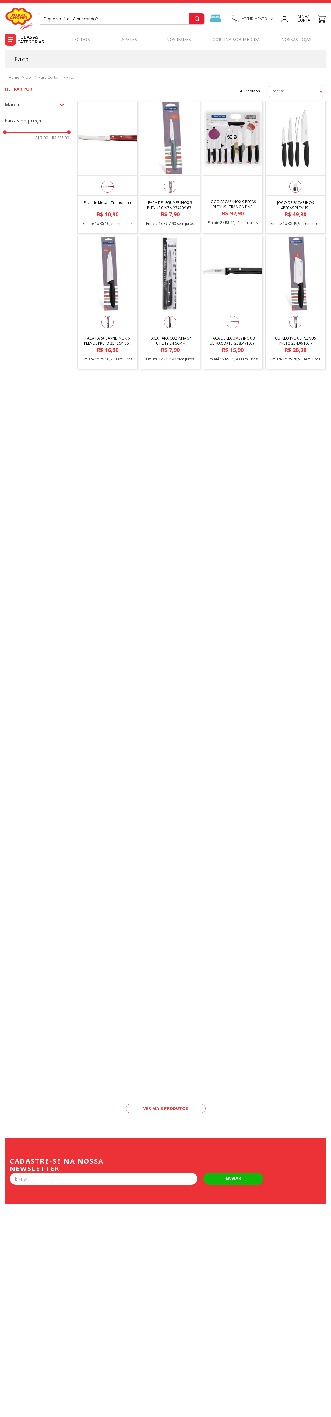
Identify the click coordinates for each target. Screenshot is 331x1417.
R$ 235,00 (59, 138)
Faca (70, 77)
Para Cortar (49, 77)
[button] (37, 105)
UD (28, 77)
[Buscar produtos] (195, 18)
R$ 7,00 (41, 138)
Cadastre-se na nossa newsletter (57, 1165)
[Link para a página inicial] (12, 77)
